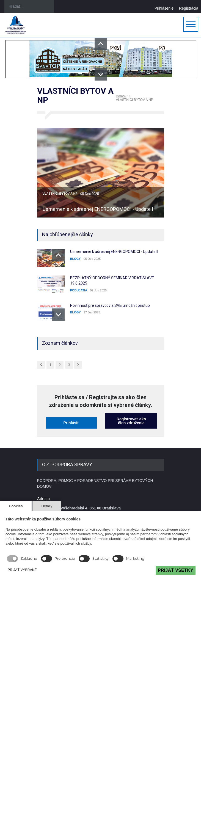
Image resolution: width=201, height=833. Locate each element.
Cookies (16, 506)
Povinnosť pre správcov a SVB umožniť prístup (110, 305)
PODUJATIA (78, 290)
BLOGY (75, 258)
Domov (121, 96)
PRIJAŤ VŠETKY (175, 570)
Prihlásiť (71, 423)
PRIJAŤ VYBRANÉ (22, 570)
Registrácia (188, 8)
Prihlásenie (164, 8)
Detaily (46, 506)
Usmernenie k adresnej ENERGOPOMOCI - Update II (99, 209)
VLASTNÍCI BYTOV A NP (60, 193)
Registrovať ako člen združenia (131, 421)
